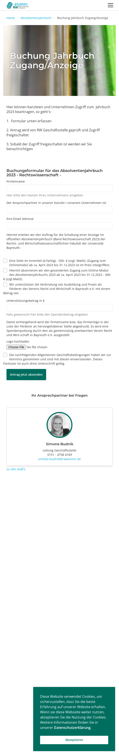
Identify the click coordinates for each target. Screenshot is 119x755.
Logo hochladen (17, 341)
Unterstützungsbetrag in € (25, 301)
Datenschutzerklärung (72, 727)
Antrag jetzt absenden (26, 374)
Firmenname (15, 181)
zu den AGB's (15, 469)
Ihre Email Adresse (20, 219)
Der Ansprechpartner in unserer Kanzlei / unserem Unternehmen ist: (56, 203)
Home (10, 18)
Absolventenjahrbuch (36, 18)
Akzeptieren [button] (74, 740)
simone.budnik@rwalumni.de (59, 459)
